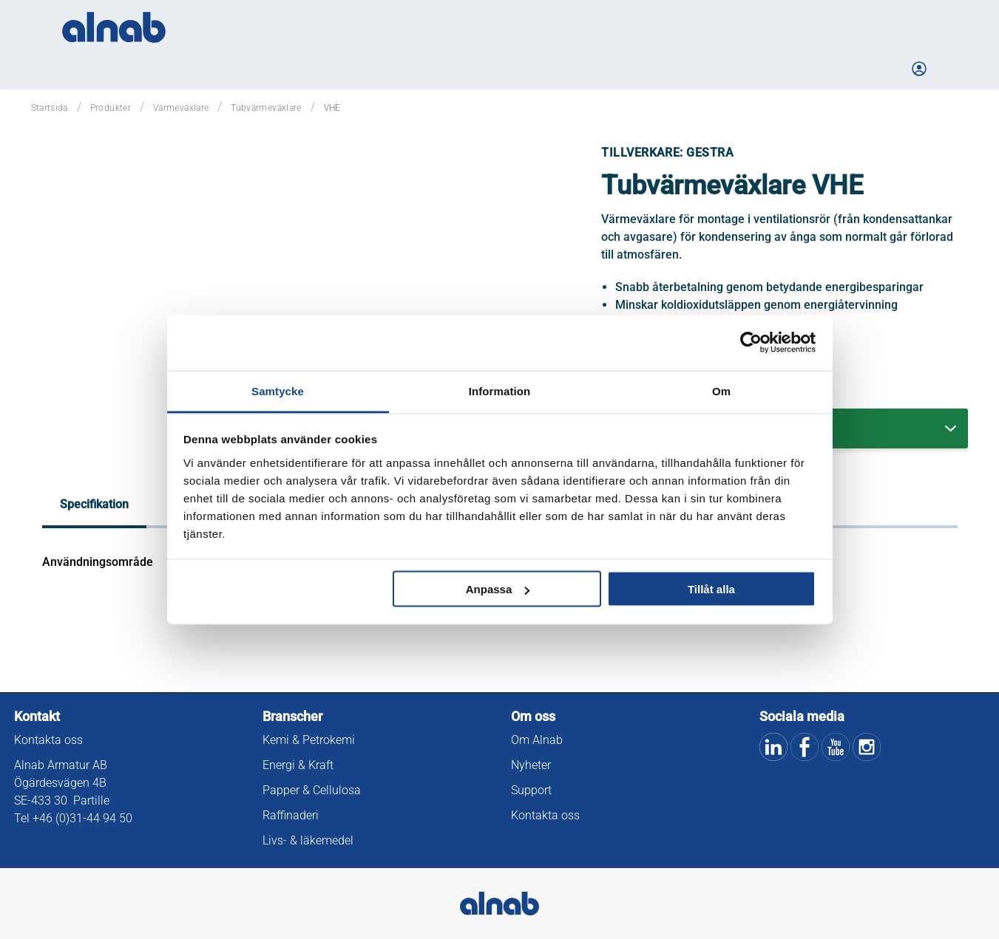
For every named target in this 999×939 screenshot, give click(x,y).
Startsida (49, 108)
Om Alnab (537, 740)
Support (531, 790)
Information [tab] (500, 390)
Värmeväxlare (181, 108)
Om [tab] (721, 390)
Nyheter (531, 765)
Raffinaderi (291, 815)
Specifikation (94, 504)
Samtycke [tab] (277, 390)
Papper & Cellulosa (312, 790)
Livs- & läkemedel (308, 840)
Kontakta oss (48, 740)
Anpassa (498, 589)
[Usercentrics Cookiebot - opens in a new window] (751, 343)
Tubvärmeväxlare (266, 108)
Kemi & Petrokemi (309, 740)
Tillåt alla (711, 589)
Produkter (110, 108)
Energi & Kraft (298, 765)
